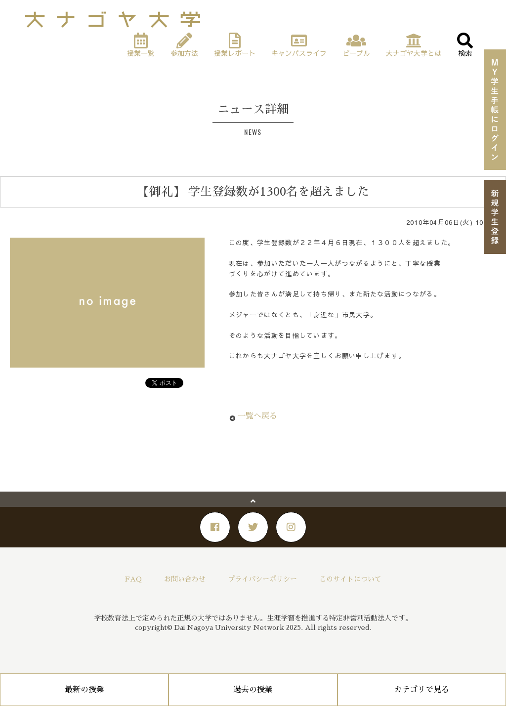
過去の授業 (253, 690)
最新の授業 (84, 690)
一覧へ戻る (257, 416)
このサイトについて (350, 579)
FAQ (133, 579)
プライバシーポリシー (262, 579)
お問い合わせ (185, 579)
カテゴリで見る (421, 690)
